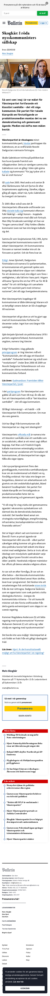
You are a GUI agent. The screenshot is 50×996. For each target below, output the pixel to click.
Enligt (5, 260)
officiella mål (24, 434)
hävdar (27, 143)
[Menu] (4, 23)
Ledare (4, 960)
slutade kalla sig (15, 210)
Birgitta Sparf (7, 933)
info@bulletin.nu (16, 883)
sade (7, 182)
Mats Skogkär (7, 53)
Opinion (29, 949)
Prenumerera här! (10, 899)
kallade (5, 171)
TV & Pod (5, 949)
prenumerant (27, 702)
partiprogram (13, 391)
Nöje (27, 960)
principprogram (9, 352)
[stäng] (47, 3)
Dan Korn (5, 917)
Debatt (4, 964)
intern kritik (40, 585)
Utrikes (4, 952)
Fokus (28, 952)
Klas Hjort (5, 914)
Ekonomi (5, 956)
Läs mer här (18, 981)
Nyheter (5, 945)
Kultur (28, 956)
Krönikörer (30, 945)
